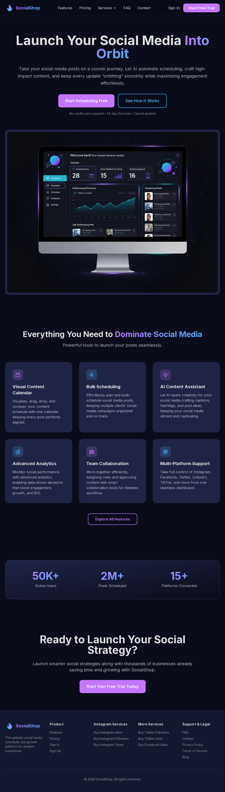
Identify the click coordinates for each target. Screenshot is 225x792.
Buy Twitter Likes (150, 738)
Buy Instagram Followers (111, 738)
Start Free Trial (201, 8)
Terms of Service (194, 751)
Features (65, 8)
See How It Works (142, 100)
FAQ (127, 8)
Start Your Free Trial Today (113, 686)
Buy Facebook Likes (153, 745)
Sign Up (55, 751)
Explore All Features (112, 519)
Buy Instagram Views (109, 745)
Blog (185, 757)
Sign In (174, 8)
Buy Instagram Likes (108, 732)
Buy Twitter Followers (153, 732)
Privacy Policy (192, 745)
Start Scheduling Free (86, 100)
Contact (144, 8)
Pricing (85, 8)
